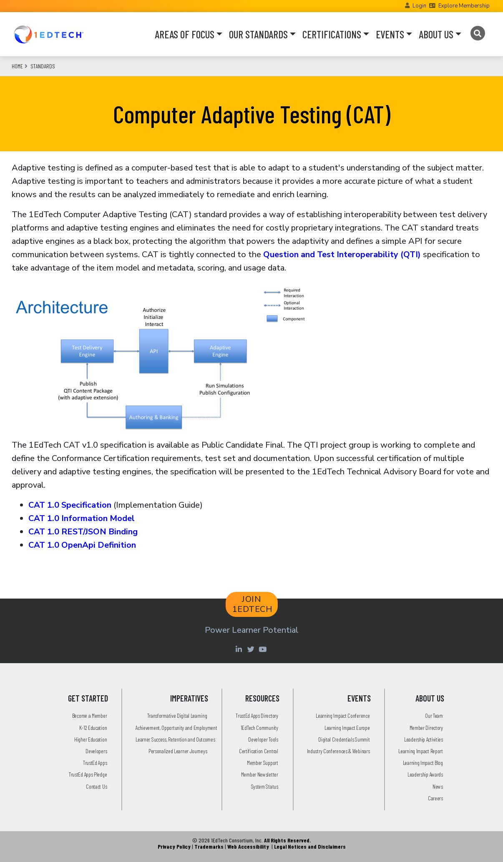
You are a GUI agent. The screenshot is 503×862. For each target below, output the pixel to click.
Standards (42, 66)
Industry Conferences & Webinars (338, 750)
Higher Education (90, 739)
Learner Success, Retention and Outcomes (175, 739)
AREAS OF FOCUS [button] (184, 34)
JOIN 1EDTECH (252, 604)
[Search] (477, 33)
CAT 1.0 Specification (69, 505)
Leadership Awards (425, 774)
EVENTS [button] (390, 34)
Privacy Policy (174, 846)
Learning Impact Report (420, 750)
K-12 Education (93, 727)
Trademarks (209, 846)
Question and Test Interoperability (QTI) (342, 254)
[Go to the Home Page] (48, 34)
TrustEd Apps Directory (257, 715)
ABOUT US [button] (436, 34)
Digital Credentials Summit (344, 739)
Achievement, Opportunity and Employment (176, 727)
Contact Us (96, 786)
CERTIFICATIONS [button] (331, 34)
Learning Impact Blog (423, 762)
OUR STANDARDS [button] (258, 34)
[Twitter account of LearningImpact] (251, 649)
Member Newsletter (259, 774)
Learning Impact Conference (343, 715)
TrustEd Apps (95, 762)
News (438, 786)
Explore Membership (464, 6)
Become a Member (89, 715)
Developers (96, 750)
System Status (264, 786)
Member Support (262, 762)
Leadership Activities (423, 739)
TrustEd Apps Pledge (88, 774)
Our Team (434, 715)
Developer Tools (263, 739)
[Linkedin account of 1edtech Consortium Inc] (239, 649)
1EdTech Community (259, 727)
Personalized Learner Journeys (177, 750)
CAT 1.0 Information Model (81, 518)
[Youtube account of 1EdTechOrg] (264, 649)
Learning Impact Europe (347, 727)
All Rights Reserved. (287, 840)
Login (419, 6)
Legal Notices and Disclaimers (310, 846)
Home (17, 66)
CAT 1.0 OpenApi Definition (82, 545)
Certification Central (258, 750)
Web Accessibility (248, 846)
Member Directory (426, 727)
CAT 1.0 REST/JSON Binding (83, 531)
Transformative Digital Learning (177, 715)
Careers (435, 798)
